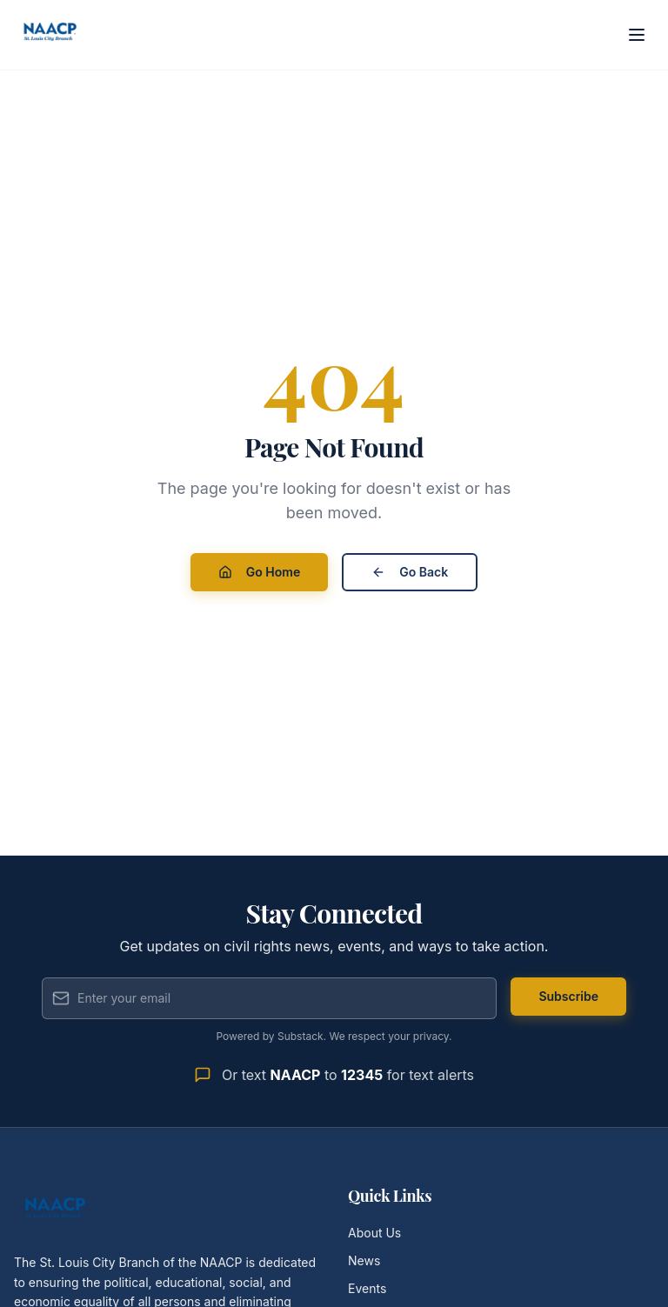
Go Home (259, 571)
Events (367, 1288)
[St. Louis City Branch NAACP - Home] (50, 34)
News (364, 1260)
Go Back (409, 571)
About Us (374, 1232)
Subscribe (568, 996)
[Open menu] (636, 34)
